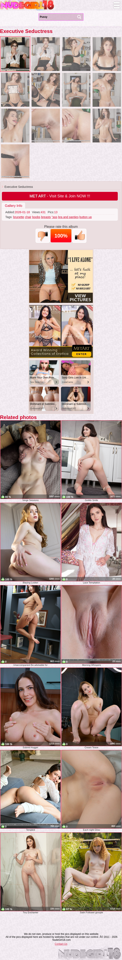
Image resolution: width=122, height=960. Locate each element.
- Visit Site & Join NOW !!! (59, 196)
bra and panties (68, 217)
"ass (54, 217)
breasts (46, 217)
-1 (43, 236)
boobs (36, 217)
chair (28, 217)
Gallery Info (13, 206)
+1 (79, 236)
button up (85, 217)
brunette (18, 217)
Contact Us (61, 943)
